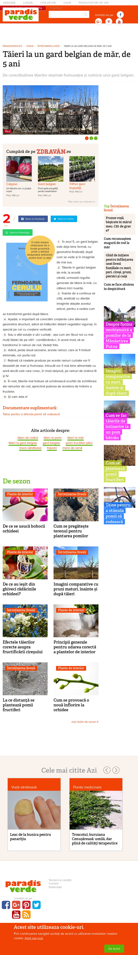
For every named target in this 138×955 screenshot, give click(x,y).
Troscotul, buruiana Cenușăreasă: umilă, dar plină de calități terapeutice (95, 838)
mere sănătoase (30, 448)
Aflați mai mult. (34, 938)
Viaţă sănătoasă (24, 787)
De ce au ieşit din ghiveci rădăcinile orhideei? (19, 589)
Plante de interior (20, 494)
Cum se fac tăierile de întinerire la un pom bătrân (117, 426)
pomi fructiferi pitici (79, 443)
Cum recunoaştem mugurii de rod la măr (117, 243)
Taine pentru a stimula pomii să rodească (31, 414)
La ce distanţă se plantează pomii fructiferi (18, 704)
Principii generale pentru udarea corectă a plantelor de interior (75, 646)
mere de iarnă (72, 448)
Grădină (9, 2)
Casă (67, 2)
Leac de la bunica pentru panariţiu (30, 836)
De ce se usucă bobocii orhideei (24, 528)
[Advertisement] (69, 34)
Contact (54, 883)
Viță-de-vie (48, 2)
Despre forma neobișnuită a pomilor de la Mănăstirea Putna (119, 335)
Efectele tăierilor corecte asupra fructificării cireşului (23, 646)
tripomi (52, 448)
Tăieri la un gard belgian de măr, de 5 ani (88, 46)
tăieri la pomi (53, 438)
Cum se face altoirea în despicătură (119, 286)
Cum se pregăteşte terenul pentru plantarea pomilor (71, 531)
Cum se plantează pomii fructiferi (115, 471)
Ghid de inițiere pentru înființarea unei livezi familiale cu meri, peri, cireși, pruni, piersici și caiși (119, 265)
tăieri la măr (75, 438)
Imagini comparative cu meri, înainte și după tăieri (118, 382)
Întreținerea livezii (49, 46)
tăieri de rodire (28, 438)
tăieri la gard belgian (23, 443)
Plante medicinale (87, 787)
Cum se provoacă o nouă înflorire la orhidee (71, 704)
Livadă (28, 2)
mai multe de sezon (85, 722)
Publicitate (55, 887)
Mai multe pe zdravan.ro (81, 201)
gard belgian (51, 443)
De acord (114, 949)
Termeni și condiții (60, 880)
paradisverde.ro (12, 46)
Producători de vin (94, 2)
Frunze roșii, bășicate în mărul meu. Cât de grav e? (119, 224)
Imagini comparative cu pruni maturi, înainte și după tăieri (76, 589)
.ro (53, 151)
